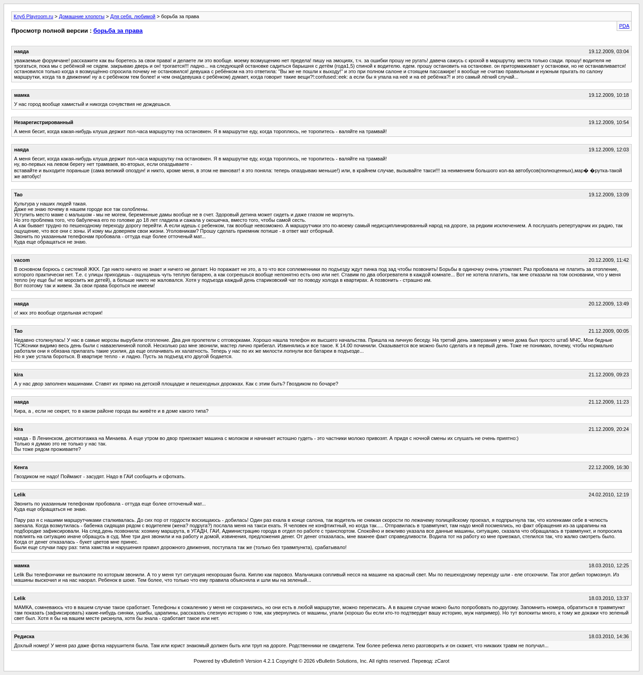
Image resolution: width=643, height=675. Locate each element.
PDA (624, 26)
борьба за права (118, 30)
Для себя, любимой (132, 16)
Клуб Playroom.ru (33, 16)
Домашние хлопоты (82, 16)
